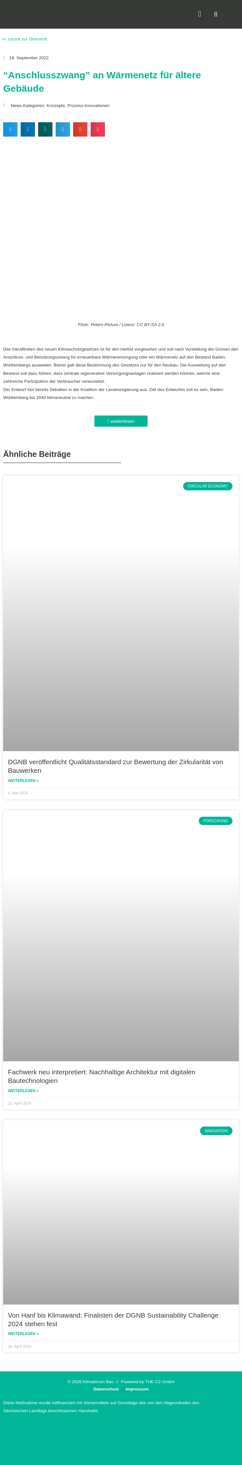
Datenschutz (106, 1389)
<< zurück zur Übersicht (23, 39)
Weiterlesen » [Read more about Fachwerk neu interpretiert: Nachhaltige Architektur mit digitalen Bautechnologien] (23, 1091)
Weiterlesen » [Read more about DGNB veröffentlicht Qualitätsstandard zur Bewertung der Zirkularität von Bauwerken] (23, 781)
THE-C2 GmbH (160, 1381)
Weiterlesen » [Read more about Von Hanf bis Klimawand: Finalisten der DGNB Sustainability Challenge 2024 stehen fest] (23, 1334)
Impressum (137, 1389)
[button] (199, 14)
